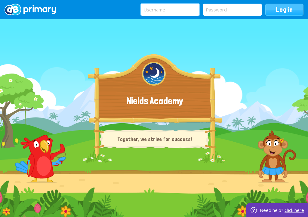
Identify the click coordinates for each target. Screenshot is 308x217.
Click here (294, 210)
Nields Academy (155, 101)
